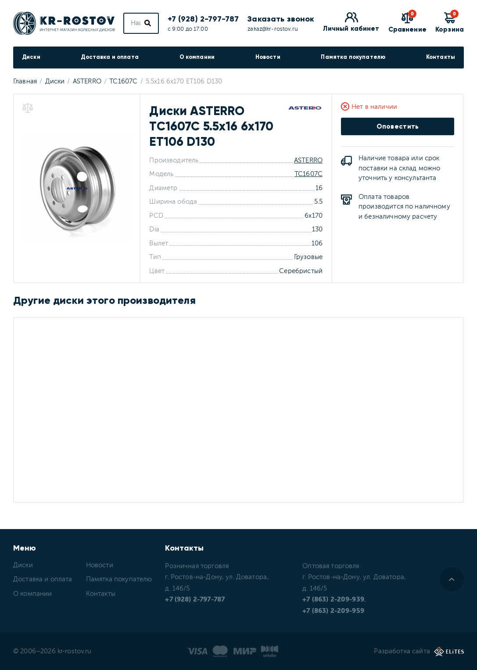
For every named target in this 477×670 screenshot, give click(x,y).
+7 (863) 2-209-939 (333, 599)
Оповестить (398, 126)
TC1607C (308, 174)
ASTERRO (308, 160)
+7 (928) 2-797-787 (203, 19)
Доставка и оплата (110, 57)
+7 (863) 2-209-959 (333, 611)
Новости (267, 57)
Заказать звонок (280, 19)
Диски (31, 57)
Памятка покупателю (353, 57)
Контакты (440, 57)
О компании (197, 57)
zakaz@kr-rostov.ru (272, 29)
